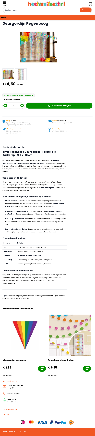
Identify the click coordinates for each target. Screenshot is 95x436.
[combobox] (47, 10)
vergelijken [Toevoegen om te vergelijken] (7, 375)
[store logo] (46, 3)
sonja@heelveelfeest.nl (16, 388)
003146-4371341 (13, 393)
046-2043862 (12, 402)
